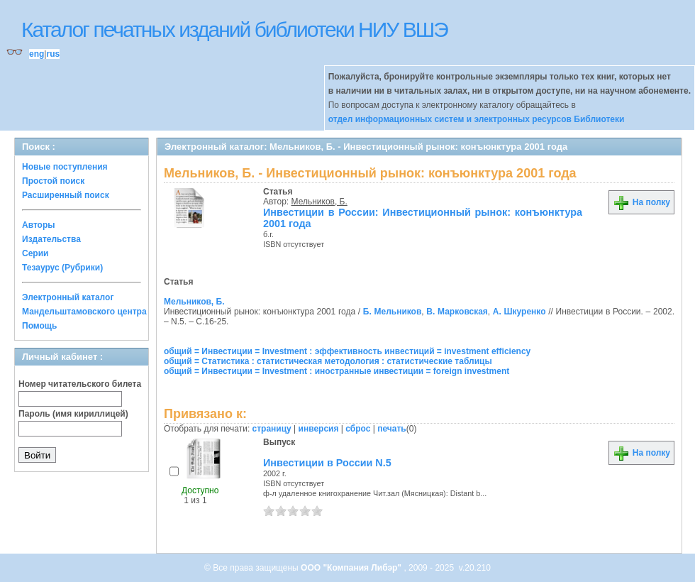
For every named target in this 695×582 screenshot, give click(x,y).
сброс (357, 429)
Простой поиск (53, 181)
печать (391, 429)
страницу (271, 429)
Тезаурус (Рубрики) (62, 268)
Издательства (51, 239)
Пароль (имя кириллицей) (73, 414)
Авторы (38, 225)
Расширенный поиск (65, 195)
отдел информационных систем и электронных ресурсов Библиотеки (476, 119)
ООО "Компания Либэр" (352, 568)
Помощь (39, 326)
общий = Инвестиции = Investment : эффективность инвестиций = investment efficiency (347, 351)
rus (53, 54)
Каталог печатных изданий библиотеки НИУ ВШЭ (234, 29)
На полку (641, 202)
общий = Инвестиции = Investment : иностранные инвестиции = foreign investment (336, 371)
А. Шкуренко (519, 312)
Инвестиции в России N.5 (327, 462)
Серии (35, 253)
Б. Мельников (392, 312)
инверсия (319, 429)
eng (36, 54)
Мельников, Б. (319, 202)
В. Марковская (456, 312)
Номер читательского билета (79, 384)
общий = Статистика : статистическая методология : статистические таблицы (328, 361)
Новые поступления (65, 167)
